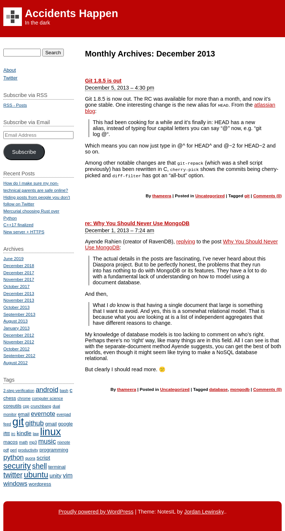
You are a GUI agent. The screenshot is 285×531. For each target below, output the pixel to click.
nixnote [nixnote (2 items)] (63, 442)
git (247, 194)
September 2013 (19, 314)
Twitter (10, 78)
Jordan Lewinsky (203, 512)
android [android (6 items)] (47, 390)
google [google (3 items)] (65, 424)
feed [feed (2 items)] (7, 424)
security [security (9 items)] (17, 466)
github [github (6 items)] (34, 423)
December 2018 (18, 265)
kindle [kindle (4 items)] (24, 433)
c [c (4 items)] (71, 390)
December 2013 (18, 293)
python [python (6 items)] (13, 457)
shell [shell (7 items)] (39, 466)
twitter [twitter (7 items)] (13, 475)
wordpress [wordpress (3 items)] (40, 484)
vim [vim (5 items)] (67, 475)
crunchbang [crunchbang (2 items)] (40, 406)
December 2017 (18, 272)
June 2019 (13, 258)
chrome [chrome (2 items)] (24, 398)
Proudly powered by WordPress (96, 512)
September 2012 (19, 355)
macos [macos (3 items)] (10, 442)
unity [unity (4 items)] (55, 475)
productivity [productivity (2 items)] (28, 450)
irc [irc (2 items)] (13, 433)
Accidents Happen (71, 13)
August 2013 (15, 320)
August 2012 (15, 362)
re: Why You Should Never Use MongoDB (137, 222)
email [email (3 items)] (23, 414)
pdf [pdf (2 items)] (6, 450)
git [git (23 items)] (18, 421)
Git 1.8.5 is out (103, 81)
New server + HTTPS (23, 231)
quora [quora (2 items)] (30, 458)
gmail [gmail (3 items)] (51, 424)
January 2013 (16, 328)
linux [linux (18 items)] (50, 431)
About (9, 70)
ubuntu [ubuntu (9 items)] (36, 474)
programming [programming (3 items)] (53, 450)
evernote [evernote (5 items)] (43, 413)
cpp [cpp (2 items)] (26, 406)
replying (185, 240)
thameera (161, 194)
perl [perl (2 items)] (13, 450)
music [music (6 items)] (47, 441)
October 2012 (16, 348)
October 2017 (16, 286)
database (218, 388)
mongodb (239, 388)
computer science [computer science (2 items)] (47, 398)
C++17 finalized (18, 224)
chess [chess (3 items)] (9, 398)
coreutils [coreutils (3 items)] (12, 406)
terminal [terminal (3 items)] (57, 467)
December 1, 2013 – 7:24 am (119, 229)
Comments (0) (267, 194)
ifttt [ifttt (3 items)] (6, 433)
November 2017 (18, 279)
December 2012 (18, 335)
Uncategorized (210, 194)
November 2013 (18, 300)
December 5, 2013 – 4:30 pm (119, 88)
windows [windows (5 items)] (15, 483)
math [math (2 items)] (23, 442)
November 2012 (18, 341)
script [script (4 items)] (43, 457)
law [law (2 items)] (36, 433)
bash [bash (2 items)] (64, 390)
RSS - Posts (15, 105)
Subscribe (24, 152)
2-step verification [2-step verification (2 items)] (19, 390)
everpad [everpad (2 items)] (63, 414)
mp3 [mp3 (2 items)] (33, 442)
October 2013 (16, 307)
